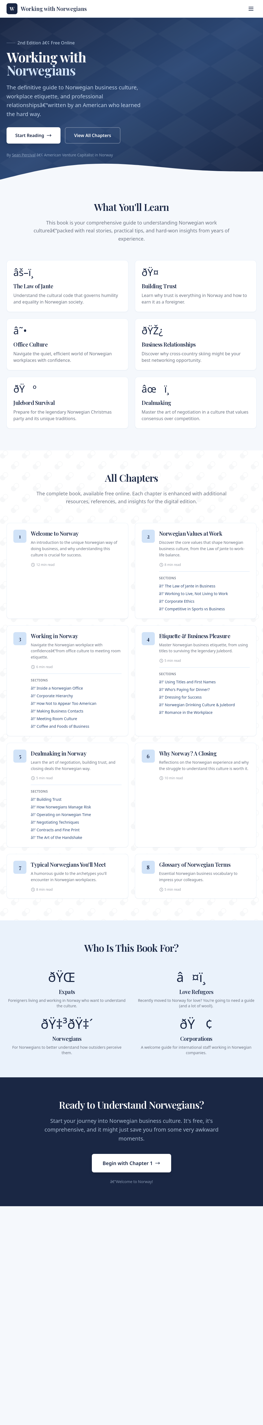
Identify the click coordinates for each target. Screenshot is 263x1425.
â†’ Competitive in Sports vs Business (192, 608)
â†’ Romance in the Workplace (186, 712)
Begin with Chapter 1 (132, 1163)
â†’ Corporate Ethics (177, 601)
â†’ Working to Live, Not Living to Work (193, 593)
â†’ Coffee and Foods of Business (60, 726)
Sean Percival (24, 154)
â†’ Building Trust (46, 799)
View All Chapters (92, 135)
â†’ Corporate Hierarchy (52, 695)
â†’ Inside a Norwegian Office (57, 688)
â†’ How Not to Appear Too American (63, 703)
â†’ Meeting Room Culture (54, 718)
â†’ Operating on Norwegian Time (61, 814)
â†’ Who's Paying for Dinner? (184, 689)
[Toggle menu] (251, 8)
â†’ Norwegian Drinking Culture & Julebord (197, 704)
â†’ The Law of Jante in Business (187, 586)
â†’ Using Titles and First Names (187, 681)
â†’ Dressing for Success (180, 697)
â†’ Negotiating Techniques (55, 822)
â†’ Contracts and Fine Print (55, 829)
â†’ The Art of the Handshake (56, 837)
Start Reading (33, 135)
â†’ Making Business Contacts (57, 711)
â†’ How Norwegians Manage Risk (61, 806)
